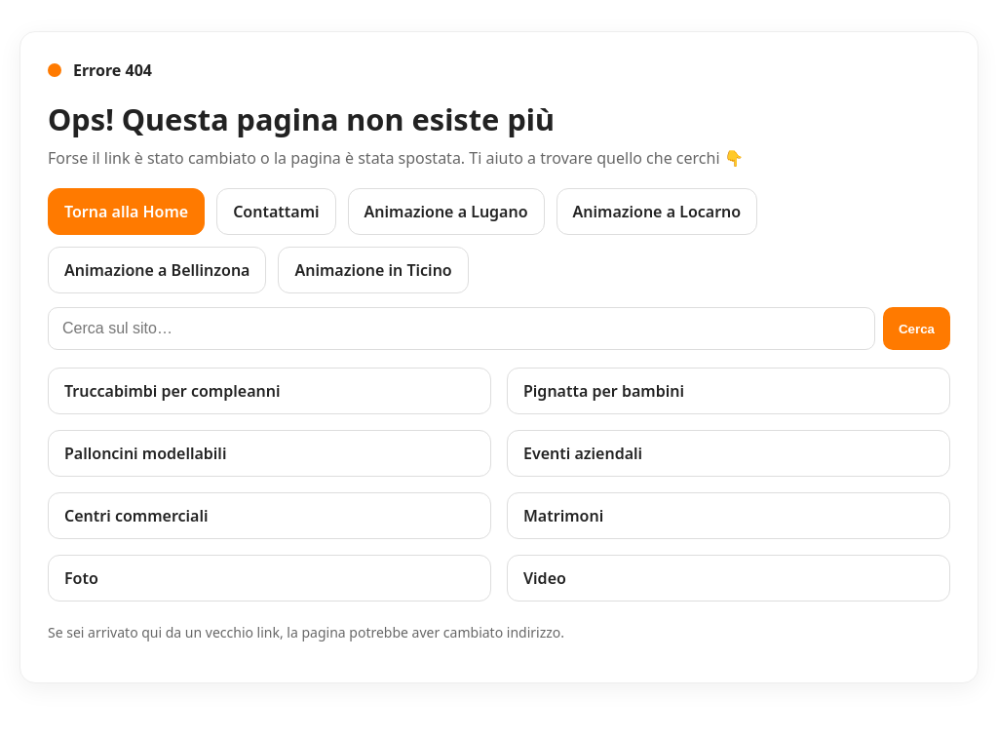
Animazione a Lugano (446, 211)
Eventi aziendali (582, 453)
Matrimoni (563, 515)
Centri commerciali (136, 515)
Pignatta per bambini (603, 391)
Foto (81, 578)
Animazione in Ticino (372, 270)
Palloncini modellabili (145, 453)
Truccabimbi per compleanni (172, 391)
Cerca (917, 329)
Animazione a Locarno (657, 211)
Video (544, 578)
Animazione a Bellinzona (157, 270)
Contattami (276, 211)
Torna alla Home (126, 211)
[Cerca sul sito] (461, 328)
